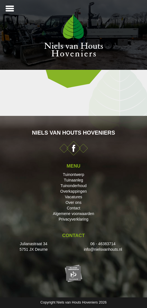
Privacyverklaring (73, 219)
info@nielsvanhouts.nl (103, 249)
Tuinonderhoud (74, 185)
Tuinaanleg (73, 180)
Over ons (73, 202)
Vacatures (73, 197)
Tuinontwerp (73, 174)
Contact (73, 208)
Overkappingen (73, 191)
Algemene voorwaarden (73, 213)
